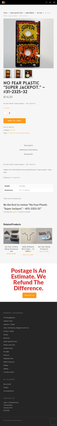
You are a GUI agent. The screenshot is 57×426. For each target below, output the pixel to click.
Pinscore (6, 355)
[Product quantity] (9, 113)
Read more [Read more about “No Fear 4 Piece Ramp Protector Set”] (11, 253)
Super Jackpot (25, 133)
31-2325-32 (11, 133)
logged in (15, 212)
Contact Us (29, 295)
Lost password (8, 391)
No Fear (39, 13)
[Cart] (50, 2)
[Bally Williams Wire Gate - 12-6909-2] (28, 236)
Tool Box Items (8, 372)
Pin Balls (6, 352)
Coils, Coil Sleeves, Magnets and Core (16, 328)
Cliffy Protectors (9, 362)
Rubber (5, 369)
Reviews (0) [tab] (28, 154)
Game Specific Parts (16, 13)
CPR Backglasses (9, 318)
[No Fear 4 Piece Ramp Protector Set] (11, 236)
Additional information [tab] (28, 150)
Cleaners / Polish (9, 324)
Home (5, 13)
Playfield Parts (8, 358)
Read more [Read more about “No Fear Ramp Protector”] (44, 251)
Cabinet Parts (8, 321)
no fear (17, 133)
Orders (5, 387)
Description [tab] (28, 145)
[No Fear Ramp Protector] (44, 236)
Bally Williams (30, 13)
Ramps (5, 365)
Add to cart (14, 121)
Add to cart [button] (28, 255)
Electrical (6, 338)
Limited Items (8, 348)
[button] (54, 2)
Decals (5, 335)
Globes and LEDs (9, 345)
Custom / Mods (8, 331)
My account (7, 384)
